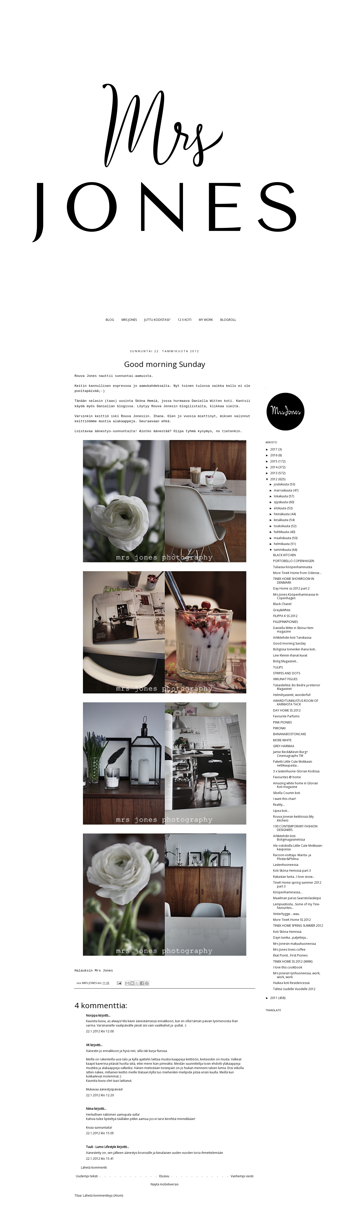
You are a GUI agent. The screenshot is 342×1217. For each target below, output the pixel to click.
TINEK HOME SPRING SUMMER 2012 (298, 925)
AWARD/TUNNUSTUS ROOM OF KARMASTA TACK (295, 702)
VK (88, 1045)
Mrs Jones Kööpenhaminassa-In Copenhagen (296, 596)
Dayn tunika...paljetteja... (290, 937)
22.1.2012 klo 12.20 (100, 1095)
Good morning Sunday (289, 643)
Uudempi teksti (87, 1176)
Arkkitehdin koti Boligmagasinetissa (289, 838)
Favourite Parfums (286, 716)
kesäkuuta (281, 520)
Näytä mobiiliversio (165, 1184)
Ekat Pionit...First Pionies (290, 955)
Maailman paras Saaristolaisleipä (297, 898)
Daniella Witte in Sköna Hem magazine (293, 630)
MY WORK (206, 320)
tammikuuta (283, 550)
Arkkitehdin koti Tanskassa (292, 637)
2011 (274, 998)
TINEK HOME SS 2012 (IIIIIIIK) (292, 961)
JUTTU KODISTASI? (157, 320)
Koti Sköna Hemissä (287, 931)
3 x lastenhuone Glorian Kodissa (296, 771)
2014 (274, 467)
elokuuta (280, 508)
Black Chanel (282, 604)
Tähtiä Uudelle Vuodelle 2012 (294, 989)
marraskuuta (283, 490)
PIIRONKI (279, 728)
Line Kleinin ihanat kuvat (290, 655)
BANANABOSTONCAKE (289, 734)
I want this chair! (284, 799)
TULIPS (278, 667)
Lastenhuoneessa (285, 865)
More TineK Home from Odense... (297, 573)
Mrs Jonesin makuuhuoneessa (294, 943)
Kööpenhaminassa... (287, 892)
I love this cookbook (287, 967)
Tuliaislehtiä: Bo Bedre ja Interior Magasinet (296, 687)
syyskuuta (281, 502)
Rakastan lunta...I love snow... (294, 876)
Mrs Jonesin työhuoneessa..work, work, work (296, 975)
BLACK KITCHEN (284, 555)
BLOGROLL (228, 320)
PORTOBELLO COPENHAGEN (293, 561)
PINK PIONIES (282, 722)
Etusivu (164, 1176)
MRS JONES (129, 320)
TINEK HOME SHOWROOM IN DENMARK (293, 580)
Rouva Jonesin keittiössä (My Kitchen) (293, 818)
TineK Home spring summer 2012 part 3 (297, 884)
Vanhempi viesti (242, 1176)
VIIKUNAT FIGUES (285, 679)
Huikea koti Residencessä (291, 983)
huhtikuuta (282, 532)
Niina (89, 1108)
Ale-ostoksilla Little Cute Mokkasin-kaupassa (298, 847)
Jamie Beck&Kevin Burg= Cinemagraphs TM (290, 754)
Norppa (91, 1015)
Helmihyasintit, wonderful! (292, 695)
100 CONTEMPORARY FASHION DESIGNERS (295, 828)
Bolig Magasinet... (285, 661)
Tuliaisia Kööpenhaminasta (292, 567)
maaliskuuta (283, 538)
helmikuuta (282, 544)
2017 (274, 449)
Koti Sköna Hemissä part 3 (292, 870)
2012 (274, 479)
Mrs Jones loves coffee (289, 949)
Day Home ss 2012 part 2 (291, 588)
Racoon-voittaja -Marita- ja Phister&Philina (292, 857)
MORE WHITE (282, 740)
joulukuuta (282, 484)
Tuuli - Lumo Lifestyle (101, 1147)
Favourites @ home (287, 777)
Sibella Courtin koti (286, 793)
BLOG (110, 320)
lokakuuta (281, 496)
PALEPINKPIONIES (285, 622)
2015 (274, 461)
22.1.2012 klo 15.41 (100, 1158)
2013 (274, 473)
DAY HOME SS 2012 (287, 710)
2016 (274, 455)
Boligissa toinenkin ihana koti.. (294, 649)
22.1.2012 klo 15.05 (100, 1133)
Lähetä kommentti (94, 1167)
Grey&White (281, 610)
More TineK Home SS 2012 (292, 920)
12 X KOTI (184, 320)
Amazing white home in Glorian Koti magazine (295, 785)
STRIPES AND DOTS (286, 673)
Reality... (279, 804)
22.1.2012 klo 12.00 (100, 1031)
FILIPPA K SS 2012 (285, 616)
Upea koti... (281, 811)
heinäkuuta (282, 514)
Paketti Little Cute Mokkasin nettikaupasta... (292, 763)
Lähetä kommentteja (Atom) (103, 1195)
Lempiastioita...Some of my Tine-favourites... (296, 906)
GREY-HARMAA (283, 746)
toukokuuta (282, 526)
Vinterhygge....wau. (286, 914)
